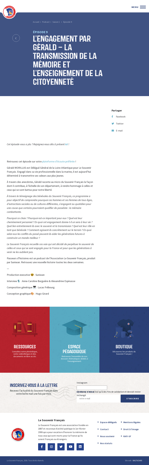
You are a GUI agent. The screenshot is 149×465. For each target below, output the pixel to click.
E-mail (117, 130)
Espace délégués (108, 422)
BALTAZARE (137, 460)
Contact (104, 429)
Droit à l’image (131, 429)
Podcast (45, 22)
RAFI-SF (127, 436)
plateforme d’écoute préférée (58, 161)
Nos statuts (106, 443)
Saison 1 (56, 22)
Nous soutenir (107, 436)
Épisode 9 (67, 22)
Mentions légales (131, 422)
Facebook (118, 116)
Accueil (36, 22)
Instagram (82, 382)
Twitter (118, 123)
